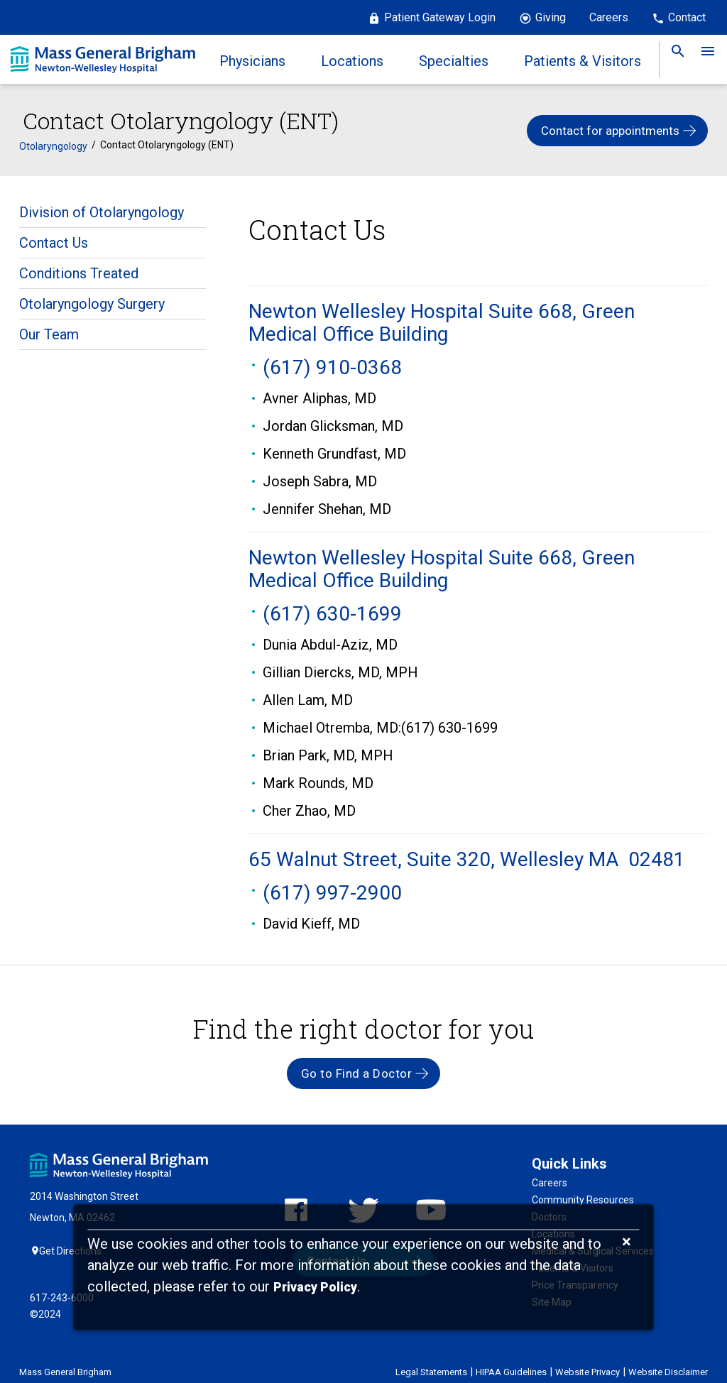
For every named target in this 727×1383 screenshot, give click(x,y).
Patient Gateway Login (440, 17)
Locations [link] (352, 61)
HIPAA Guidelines (511, 1360)
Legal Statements (431, 1360)
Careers (608, 17)
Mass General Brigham (65, 1360)
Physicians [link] (252, 61)
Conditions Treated (78, 266)
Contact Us (53, 235)
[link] (674, 59)
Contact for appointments (610, 127)
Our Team (49, 327)
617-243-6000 (62, 1285)
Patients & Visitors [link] (582, 61)
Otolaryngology (53, 139)
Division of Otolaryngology (101, 205)
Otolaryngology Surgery (92, 296)
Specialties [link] (453, 61)
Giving (550, 17)
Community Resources (583, 1192)
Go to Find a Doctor (356, 1066)
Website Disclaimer (668, 1360)
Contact (687, 17)
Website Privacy (587, 1360)
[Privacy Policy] (315, 1287)
